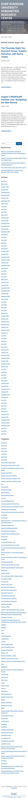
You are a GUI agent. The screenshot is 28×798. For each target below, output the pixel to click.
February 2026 (5, 187)
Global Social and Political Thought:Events (12, 567)
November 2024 (5, 226)
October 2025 (4, 198)
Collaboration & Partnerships (8, 509)
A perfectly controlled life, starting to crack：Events (13, 469)
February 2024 (5, 251)
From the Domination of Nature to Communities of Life (13, 558)
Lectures (3, 641)
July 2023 (3, 271)
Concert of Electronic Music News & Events (12, 512)
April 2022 (4, 310)
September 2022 (5, 296)
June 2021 (4, 338)
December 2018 (5, 420)
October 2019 (4, 392)
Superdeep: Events (6, 735)
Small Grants (4, 718)
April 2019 (4, 408)
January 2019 (4, 417)
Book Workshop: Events (7, 495)
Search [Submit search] (24, 30)
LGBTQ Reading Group (7, 644)
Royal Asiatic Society (6, 705)
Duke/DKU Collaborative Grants (9, 528)
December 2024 (5, 223)
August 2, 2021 (5, 106)
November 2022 (5, 290)
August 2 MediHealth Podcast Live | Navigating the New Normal (14, 99)
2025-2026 (4, 459)
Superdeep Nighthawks (7, 729)
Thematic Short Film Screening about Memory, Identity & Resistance (13, 164)
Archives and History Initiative (9, 475)
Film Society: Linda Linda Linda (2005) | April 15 (13, 167)
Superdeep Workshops (7, 732)
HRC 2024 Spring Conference (9, 590)
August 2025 (4, 203)
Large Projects (5, 639)
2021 (6, 37)
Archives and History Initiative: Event (10, 478)
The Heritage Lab (5, 738)
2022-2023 (4, 454)
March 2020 (4, 380)
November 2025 (5, 195)
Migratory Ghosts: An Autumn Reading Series (13, 661)
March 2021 (4, 347)
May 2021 (3, 341)
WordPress (9, 786)
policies (11, 797)
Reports (3, 699)
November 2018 (5, 423)
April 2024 (4, 246)
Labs (2, 630)
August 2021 (4, 333)
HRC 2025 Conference (7, 593)
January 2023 (4, 285)
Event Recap (4, 536)
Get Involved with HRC (7, 562)
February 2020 (5, 383)
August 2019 (4, 397)
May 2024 (3, 243)
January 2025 (4, 220)
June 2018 (4, 431)
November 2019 (5, 389)
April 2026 (4, 181)
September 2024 (5, 231)
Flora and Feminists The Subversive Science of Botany (13, 549)
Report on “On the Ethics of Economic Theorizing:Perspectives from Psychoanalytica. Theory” (13, 153)
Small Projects (5, 721)
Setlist (2, 708)
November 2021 (5, 324)
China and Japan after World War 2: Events (12, 506)
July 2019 (3, 400)
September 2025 (5, 201)
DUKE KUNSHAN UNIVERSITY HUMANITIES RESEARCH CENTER (12, 11)
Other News (4, 680)
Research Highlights (6, 702)
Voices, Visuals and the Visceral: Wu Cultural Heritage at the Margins (13, 757)
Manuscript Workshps (7, 650)
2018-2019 (4, 443)
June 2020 (4, 372)
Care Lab (3, 498)
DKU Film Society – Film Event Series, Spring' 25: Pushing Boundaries (14, 521)
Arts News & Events (6, 490)
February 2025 (5, 217)
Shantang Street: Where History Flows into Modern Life (12, 712)
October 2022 (4, 293)
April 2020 (4, 378)
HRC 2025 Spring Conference (9, 598)
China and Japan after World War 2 (10, 504)
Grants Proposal (5, 573)
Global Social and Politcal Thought (10, 565)
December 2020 (5, 355)
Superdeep (4, 724)
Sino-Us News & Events (7, 715)
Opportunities (4, 674)
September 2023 (5, 265)
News (2, 664)
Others (3, 683)
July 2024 (3, 237)
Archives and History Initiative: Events (11, 481)
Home (2, 37)
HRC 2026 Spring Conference (9, 601)
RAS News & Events (6, 694)
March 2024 (4, 248)
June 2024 (4, 240)
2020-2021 (4, 448)
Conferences (4, 518)
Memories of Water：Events (8, 655)
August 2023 (4, 268)
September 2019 (5, 394)
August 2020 (4, 366)
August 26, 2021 (5, 60)
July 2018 (3, 428)
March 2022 (4, 313)
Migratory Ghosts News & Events (9, 658)
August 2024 (4, 234)
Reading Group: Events (7, 697)
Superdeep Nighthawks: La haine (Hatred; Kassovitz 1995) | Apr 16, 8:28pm (12, 171)
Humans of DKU (5, 607)
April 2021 (4, 344)
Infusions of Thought (6, 617)
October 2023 (4, 262)
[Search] (15, 30)
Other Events (4, 677)
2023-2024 (4, 457)
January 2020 (4, 386)
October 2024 (4, 229)
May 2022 (3, 307)
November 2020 (5, 358)
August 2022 (4, 299)
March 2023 (4, 279)
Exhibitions (4, 539)
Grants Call (4, 570)
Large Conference (6, 636)
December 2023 (5, 257)
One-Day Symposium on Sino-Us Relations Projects (12, 670)
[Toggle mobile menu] (2, 29)
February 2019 (5, 414)
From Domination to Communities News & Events (12, 553)
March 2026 (4, 184)
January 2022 (4, 319)
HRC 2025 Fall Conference (8, 595)
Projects (3, 688)
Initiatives (3, 625)
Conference (4, 515)
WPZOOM (14, 788)
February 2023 (5, 282)
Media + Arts (4, 653)
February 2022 (5, 316)
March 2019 (4, 411)
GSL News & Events (6, 579)
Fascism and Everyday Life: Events (10, 545)
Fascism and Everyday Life (8, 542)
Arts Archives (4, 487)
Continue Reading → (6, 87)
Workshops (4, 763)
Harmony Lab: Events (6, 584)
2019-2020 (4, 445)
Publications (4, 691)
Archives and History (6, 473)
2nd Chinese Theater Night (8, 462)
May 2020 (3, 375)
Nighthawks (4, 667)
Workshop (3, 760)
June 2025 (4, 206)
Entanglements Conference (8, 531)
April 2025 (4, 212)
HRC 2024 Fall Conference (8, 587)
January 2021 (4, 352)
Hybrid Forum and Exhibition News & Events (12, 609)
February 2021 (5, 349)
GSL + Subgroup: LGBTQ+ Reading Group (12, 576)
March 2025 (4, 215)
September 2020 (5, 363)
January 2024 (4, 254)
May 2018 (3, 434)
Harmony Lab (4, 581)
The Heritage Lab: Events (7, 741)
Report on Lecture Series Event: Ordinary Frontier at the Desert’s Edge (14, 159)
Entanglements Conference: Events (10, 534)
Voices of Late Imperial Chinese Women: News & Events (14, 752)
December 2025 (5, 192)
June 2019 (4, 403)
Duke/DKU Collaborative (7, 525)
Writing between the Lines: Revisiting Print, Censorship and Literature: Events (12, 772)
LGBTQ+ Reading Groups (7, 647)
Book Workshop (5, 492)
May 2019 (3, 406)
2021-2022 (4, 451)
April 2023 (4, 276)
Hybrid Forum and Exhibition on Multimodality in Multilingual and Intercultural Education (14, 613)
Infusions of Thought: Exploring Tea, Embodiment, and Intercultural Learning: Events (13, 621)
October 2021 (4, 327)
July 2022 (3, 302)
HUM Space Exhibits (6, 604)
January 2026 (4, 189)
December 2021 (5, 321)
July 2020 (3, 369)
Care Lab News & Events (7, 501)
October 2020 (4, 361)
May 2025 (3, 209)
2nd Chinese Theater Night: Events (10, 465)
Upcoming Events (5, 744)
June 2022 (4, 305)
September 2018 (5, 425)
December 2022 (5, 288)
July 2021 (3, 335)
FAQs (15, 797)
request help (19, 797)
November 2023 (5, 260)
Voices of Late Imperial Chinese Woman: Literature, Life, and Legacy (12, 747)
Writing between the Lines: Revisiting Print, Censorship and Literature (12, 767)
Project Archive (5, 685)
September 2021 (5, 330)
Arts (2, 484)
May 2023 (3, 274)
